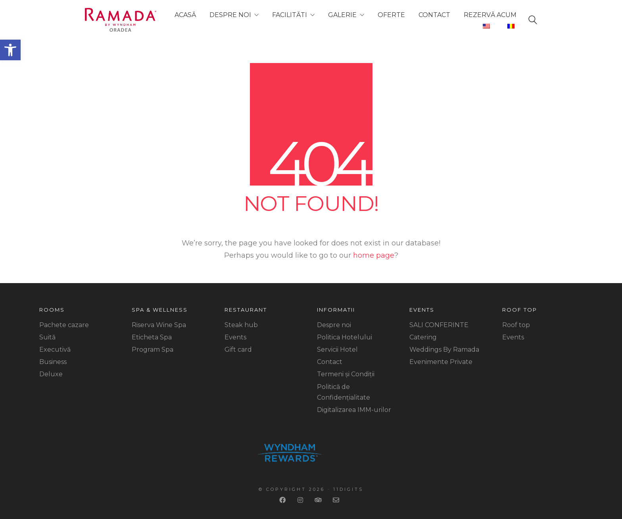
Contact (329, 362)
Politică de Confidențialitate (343, 392)
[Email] (337, 500)
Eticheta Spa (152, 337)
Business (53, 362)
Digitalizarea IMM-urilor (354, 410)
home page (373, 255)
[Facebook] (283, 500)
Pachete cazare (64, 325)
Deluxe (51, 374)
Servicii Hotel (337, 349)
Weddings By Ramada (444, 349)
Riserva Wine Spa (159, 325)
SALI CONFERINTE (438, 325)
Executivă (55, 349)
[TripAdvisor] (319, 500)
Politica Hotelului (344, 337)
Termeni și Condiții (345, 374)
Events (235, 337)
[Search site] (532, 21)
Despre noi (334, 325)
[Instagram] (301, 500)
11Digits (348, 489)
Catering (423, 337)
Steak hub (241, 325)
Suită (47, 337)
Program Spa (152, 349)
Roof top (516, 325)
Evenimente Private (440, 362)
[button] (10, 50)
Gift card (238, 349)
